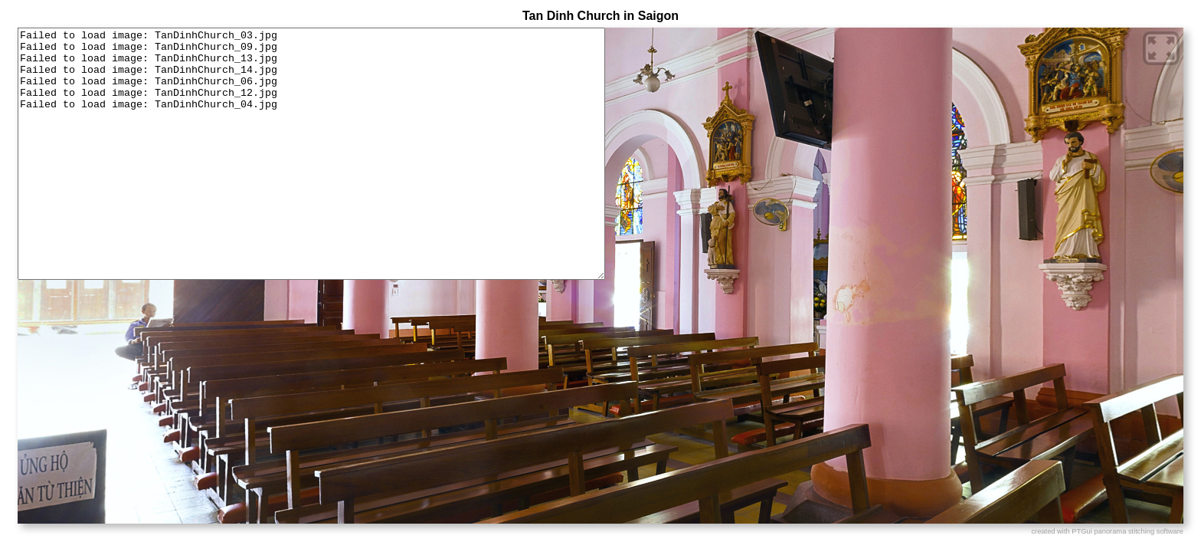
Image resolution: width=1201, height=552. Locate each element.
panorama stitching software (1138, 531)
